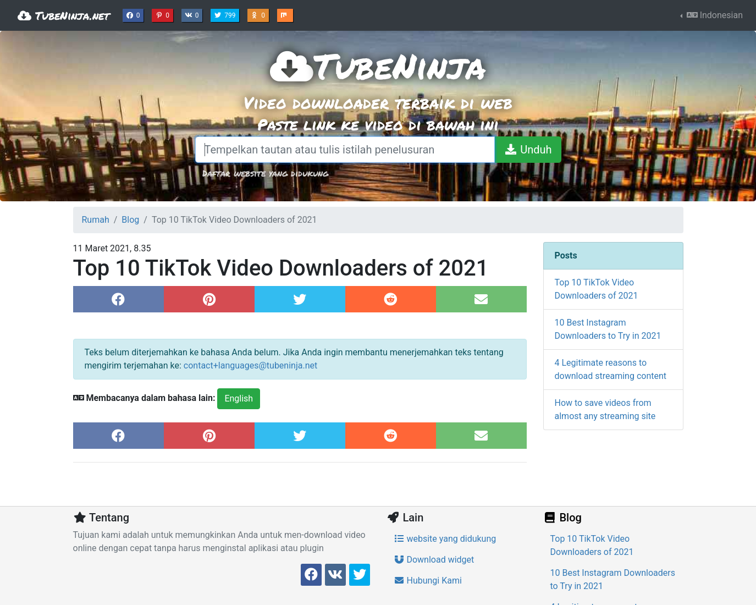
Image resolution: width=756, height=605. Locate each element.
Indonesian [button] (714, 15)
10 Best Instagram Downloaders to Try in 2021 (608, 329)
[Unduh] (527, 149)
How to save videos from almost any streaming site (605, 409)
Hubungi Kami (428, 580)
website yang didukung (445, 539)
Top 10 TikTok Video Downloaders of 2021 (596, 289)
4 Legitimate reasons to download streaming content (611, 369)
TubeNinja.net (63, 15)
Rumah (95, 220)
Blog (130, 220)
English (238, 398)
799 (226, 14)
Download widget (434, 559)
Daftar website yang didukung (265, 173)
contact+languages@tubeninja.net (250, 365)
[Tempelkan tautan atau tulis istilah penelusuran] (345, 149)
